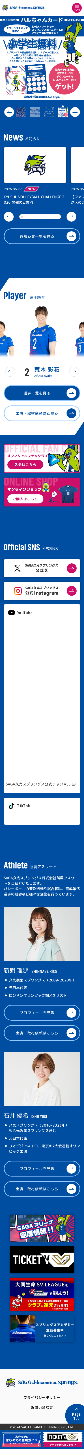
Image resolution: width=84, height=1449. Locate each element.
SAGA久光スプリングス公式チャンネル (38, 784)
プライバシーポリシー (42, 1397)
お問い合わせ (42, 1407)
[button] (9, 112)
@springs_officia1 (25, 815)
